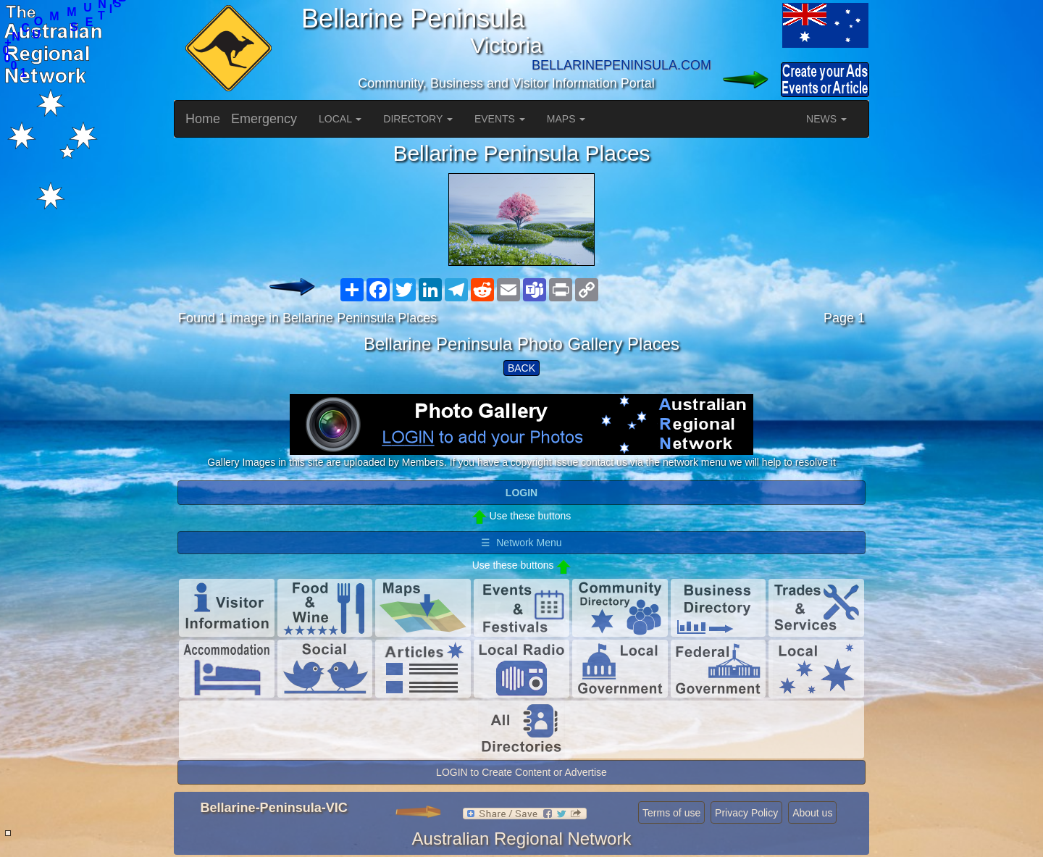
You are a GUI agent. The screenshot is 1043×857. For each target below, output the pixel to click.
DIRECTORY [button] (418, 119)
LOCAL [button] (340, 119)
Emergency (264, 119)
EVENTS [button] (499, 119)
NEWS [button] (826, 119)
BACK (521, 368)
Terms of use (671, 813)
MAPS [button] (566, 119)
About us (812, 813)
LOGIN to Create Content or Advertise (521, 772)
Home (202, 119)
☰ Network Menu (521, 542)
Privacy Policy (746, 813)
